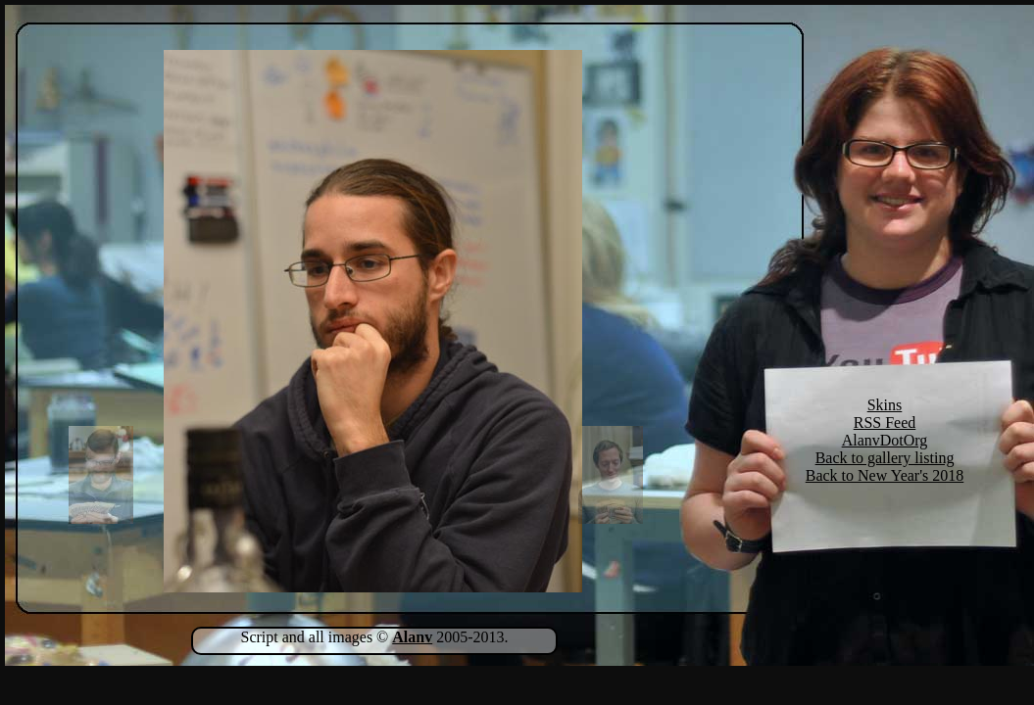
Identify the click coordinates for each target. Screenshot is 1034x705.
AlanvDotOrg (885, 440)
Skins (885, 405)
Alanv (412, 637)
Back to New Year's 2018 (885, 475)
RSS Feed (885, 422)
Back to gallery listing (885, 457)
